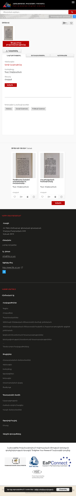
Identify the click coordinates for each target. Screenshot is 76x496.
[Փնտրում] (72, 12)
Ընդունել (63, 489)
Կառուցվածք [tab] (62, 55)
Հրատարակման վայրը (13, 383)
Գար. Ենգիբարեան (13, 72)
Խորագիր (7, 378)
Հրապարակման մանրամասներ (17, 360)
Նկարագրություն (10, 401)
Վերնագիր (7, 364)
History (8, 109)
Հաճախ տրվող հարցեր (13, 405)
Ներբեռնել (11, 51)
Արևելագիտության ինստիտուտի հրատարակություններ (27, 339)
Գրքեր (5, 308)
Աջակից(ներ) (8, 374)
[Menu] (73, 2)
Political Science (38, 109)
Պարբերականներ (10, 317)
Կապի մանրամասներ (12, 410)
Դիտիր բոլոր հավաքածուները (16, 346)
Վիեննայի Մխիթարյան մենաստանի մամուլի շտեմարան (27, 322)
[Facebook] (4, 272)
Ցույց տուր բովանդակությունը (16, 44)
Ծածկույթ (7, 387)
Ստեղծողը (7, 369)
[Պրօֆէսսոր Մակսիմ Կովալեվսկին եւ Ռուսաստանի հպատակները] (24, 165)
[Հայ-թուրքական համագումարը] (51, 165)
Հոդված (8, 79)
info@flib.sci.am (9, 256)
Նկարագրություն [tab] (14, 56)
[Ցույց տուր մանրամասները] (33, 197)
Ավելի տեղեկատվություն (43, 489)
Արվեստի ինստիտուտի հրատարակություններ (23, 335)
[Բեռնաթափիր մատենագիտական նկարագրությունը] (21, 197)
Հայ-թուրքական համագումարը (47, 181)
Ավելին (58, 203)
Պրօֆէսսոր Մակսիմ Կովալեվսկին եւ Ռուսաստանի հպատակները (21, 181)
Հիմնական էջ (8, 295)
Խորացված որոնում (60, 16)
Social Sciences (22, 109)
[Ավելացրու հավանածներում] (71, 23)
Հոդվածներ (8, 313)
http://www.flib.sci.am (11, 267)
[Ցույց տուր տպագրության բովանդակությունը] (27, 197)
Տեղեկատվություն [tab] (38, 55)
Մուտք (5, 425)
